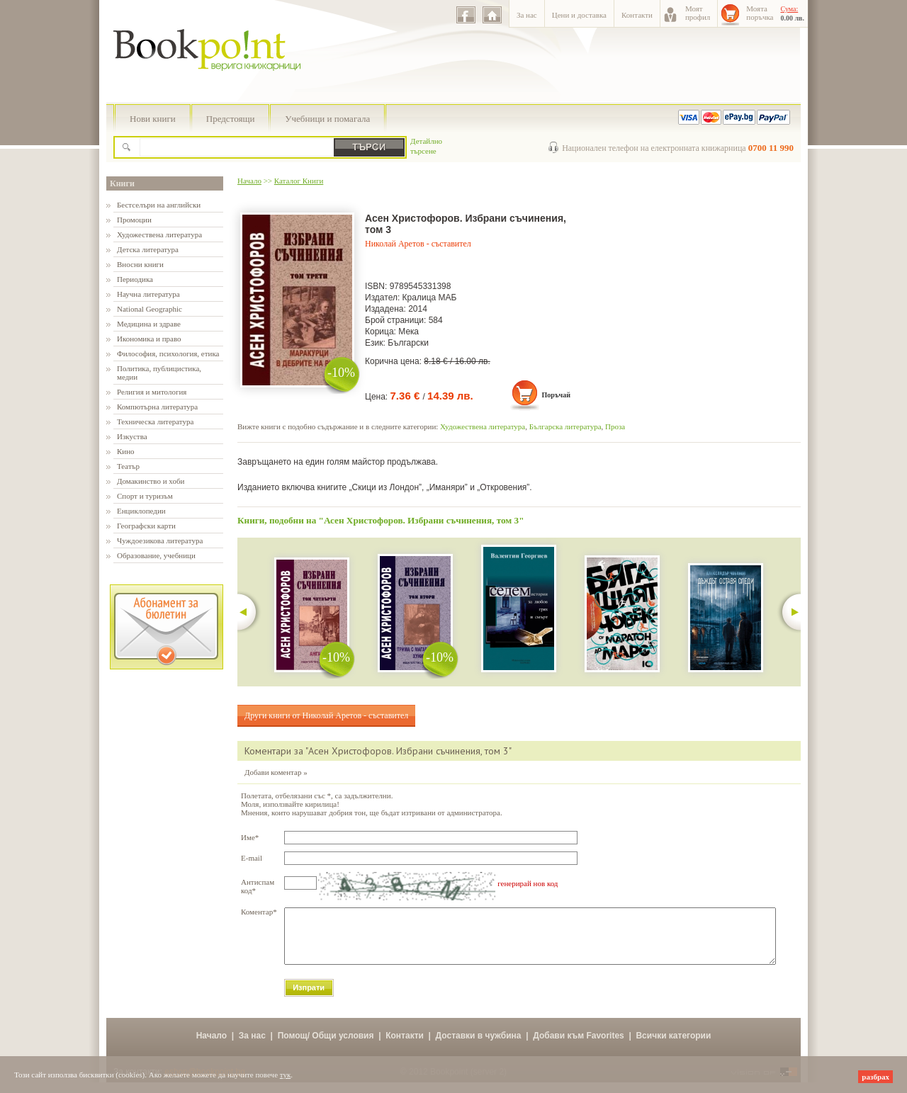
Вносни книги (140, 264)
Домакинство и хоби (150, 481)
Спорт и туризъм (145, 496)
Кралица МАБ (429, 297)
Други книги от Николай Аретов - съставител (326, 715)
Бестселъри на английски (159, 204)
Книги (122, 183)
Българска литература (565, 426)
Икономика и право (149, 338)
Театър (128, 466)
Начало (249, 180)
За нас (527, 15)
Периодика (135, 279)
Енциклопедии (141, 510)
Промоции (134, 219)
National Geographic (149, 309)
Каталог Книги (298, 180)
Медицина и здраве (149, 323)
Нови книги (153, 118)
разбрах (875, 1076)
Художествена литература (159, 234)
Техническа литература (155, 421)
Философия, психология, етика (168, 353)
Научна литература (148, 294)
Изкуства (132, 436)
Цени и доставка (579, 15)
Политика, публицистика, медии (159, 372)
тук (285, 1074)
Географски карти (146, 525)
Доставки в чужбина (479, 1046)
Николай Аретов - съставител (418, 244)
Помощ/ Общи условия (326, 1046)
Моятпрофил (697, 12)
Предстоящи (230, 118)
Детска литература (148, 249)
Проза (615, 426)
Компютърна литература (157, 406)
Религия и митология (151, 391)
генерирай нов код (527, 883)
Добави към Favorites (578, 1046)
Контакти (637, 15)
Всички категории (673, 1046)
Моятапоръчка (759, 12)
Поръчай (555, 395)
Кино (126, 451)
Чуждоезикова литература (160, 540)
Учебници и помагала (327, 118)
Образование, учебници (156, 555)
